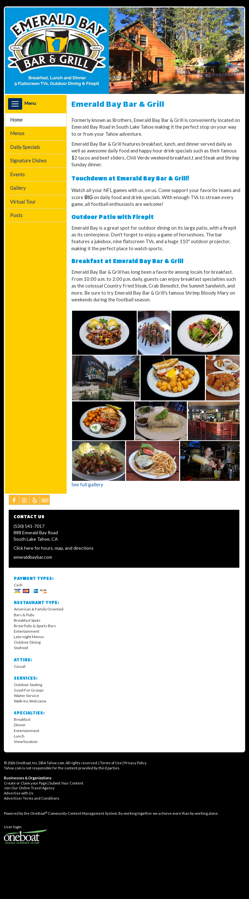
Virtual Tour (23, 202)
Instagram (24, 501)
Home (16, 120)
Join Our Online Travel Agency (29, 788)
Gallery (18, 188)
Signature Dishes (28, 160)
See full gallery (87, 484)
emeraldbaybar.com (33, 557)
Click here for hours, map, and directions (54, 548)
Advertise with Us (18, 793)
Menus (17, 133)
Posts (16, 215)
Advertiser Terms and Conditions (32, 798)
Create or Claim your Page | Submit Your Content (43, 783)
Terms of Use (111, 763)
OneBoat (38, 813)
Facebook (14, 501)
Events (17, 174)
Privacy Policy (135, 763)
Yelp (35, 501)
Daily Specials (25, 147)
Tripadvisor (45, 501)
